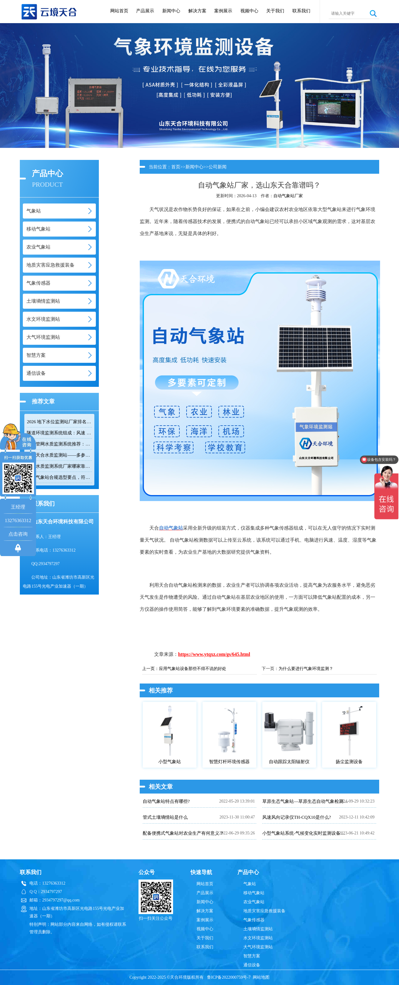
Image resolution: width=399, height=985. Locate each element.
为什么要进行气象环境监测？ (306, 668)
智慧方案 (251, 956)
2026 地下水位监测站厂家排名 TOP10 (59, 421)
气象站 (249, 884)
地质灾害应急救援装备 (264, 911)
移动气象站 (253, 893)
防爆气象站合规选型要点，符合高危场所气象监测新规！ (59, 477)
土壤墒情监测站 (258, 929)
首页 (175, 166)
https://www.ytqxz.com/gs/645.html (214, 654)
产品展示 (145, 10)
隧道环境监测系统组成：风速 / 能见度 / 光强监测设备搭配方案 (59, 432)
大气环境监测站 (258, 947)
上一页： (150, 668)
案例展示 (223, 10)
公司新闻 (218, 166)
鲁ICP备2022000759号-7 (229, 977)
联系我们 (301, 10)
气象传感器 (253, 920)
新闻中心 (171, 10)
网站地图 (261, 977)
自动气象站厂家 (288, 196)
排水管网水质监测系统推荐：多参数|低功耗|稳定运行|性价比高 (59, 444)
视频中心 (249, 10)
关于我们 (275, 10)
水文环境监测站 (258, 938)
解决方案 (197, 10)
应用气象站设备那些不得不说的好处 (192, 668)
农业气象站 (253, 902)
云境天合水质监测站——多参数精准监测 (59, 455)
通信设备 (251, 965)
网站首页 (119, 10)
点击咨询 (18, 534)
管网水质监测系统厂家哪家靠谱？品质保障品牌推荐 (59, 466)
